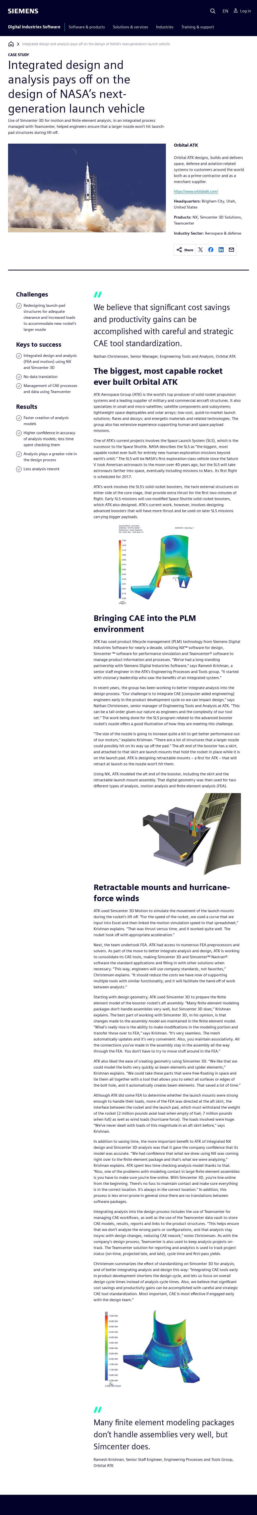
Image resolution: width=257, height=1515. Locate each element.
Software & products (87, 27)
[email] (231, 250)
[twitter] (201, 250)
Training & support (197, 27)
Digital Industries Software (34, 27)
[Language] (224, 11)
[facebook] (211, 250)
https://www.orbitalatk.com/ (196, 191)
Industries (164, 27)
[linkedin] (221, 250)
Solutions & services (130, 27)
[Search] (212, 11)
